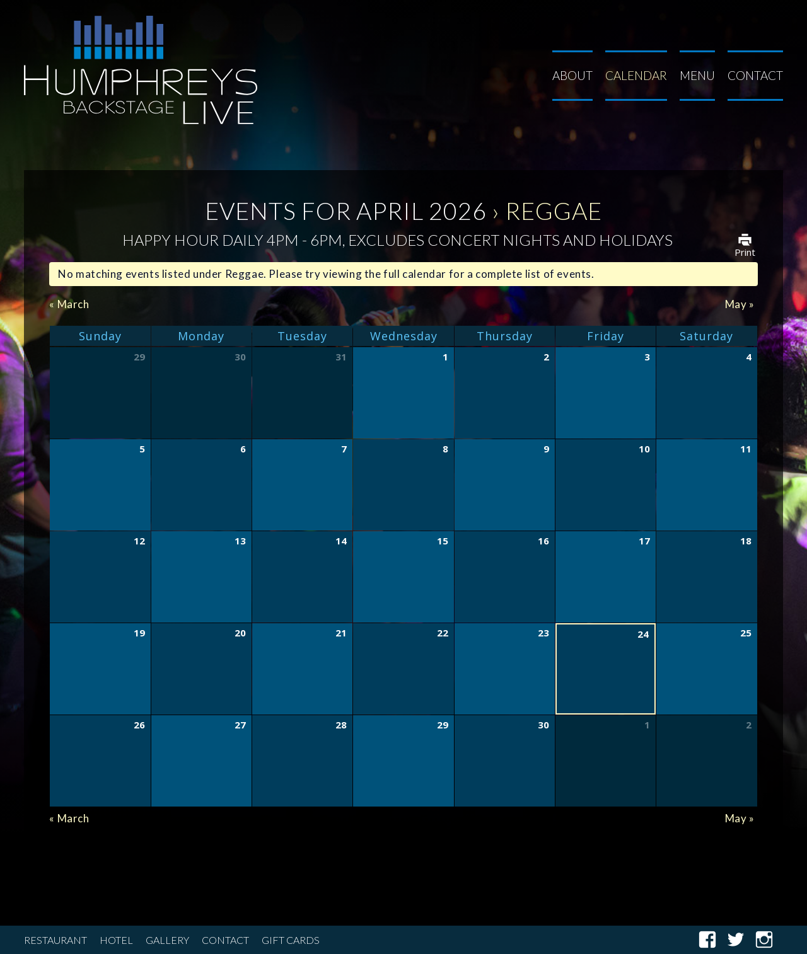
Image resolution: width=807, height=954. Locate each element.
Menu (697, 75)
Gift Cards (291, 940)
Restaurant (55, 940)
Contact (755, 75)
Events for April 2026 (346, 210)
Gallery (167, 940)
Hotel (116, 940)
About (572, 75)
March (69, 304)
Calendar (636, 75)
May (740, 304)
